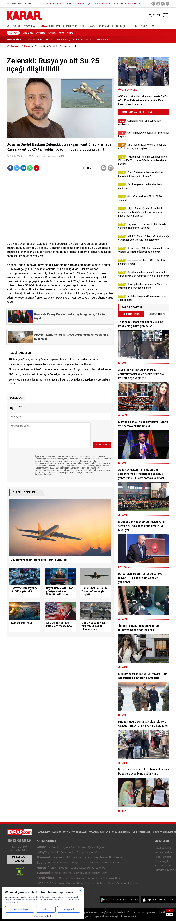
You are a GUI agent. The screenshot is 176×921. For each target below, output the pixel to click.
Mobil (58, 873)
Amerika (40, 32)
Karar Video (106, 26)
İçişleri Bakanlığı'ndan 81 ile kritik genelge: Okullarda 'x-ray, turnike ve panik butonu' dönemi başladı (78, 39)
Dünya (43, 26)
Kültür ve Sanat (106, 883)
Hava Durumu (163, 848)
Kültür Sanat (86, 867)
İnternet (68, 873)
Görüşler (122, 26)
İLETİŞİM (56, 831)
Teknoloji (43, 873)
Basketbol (63, 862)
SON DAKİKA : (15, 39)
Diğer (116, 862)
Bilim (104, 873)
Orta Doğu (28, 32)
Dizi (73, 878)
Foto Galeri (45, 883)
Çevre (92, 847)
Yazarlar (30, 26)
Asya (61, 32)
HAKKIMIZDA (43, 831)
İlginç (99, 878)
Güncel (17, 26)
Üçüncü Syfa (69, 847)
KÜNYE (66, 831)
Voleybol (76, 862)
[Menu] (152, 26)
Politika (56, 847)
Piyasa (58, 857)
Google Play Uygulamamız (122, 899)
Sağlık (74, 867)
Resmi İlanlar (140, 26)
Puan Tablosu (163, 856)
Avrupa (52, 32)
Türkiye (82, 847)
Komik (90, 878)
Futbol (52, 862)
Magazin (64, 867)
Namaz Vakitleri (164, 852)
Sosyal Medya (82, 873)
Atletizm (88, 862)
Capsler (71, 883)
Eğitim (101, 847)
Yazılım (96, 873)
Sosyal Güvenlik (102, 857)
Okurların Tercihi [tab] (131, 313)
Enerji (88, 857)
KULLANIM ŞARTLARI (99, 831)
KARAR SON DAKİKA (19, 859)
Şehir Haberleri (163, 865)
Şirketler (118, 857)
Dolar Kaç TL (162, 861)
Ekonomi (54, 26)
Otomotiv (78, 857)
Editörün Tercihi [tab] (157, 313)
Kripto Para (69, 26)
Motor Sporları (103, 862)
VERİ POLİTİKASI (141, 831)
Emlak (67, 857)
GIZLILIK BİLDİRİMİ (121, 831)
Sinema (80, 878)
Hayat (92, 26)
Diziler (54, 867)
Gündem (64, 878)
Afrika (70, 32)
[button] (83, 168)
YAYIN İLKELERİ (79, 831)
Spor (83, 26)
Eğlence (100, 867)
